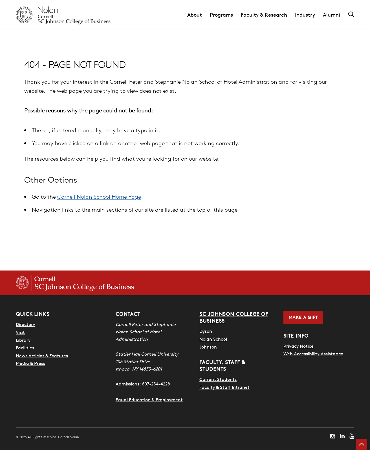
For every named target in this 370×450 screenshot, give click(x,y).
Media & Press (30, 363)
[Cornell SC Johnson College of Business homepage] (75, 283)
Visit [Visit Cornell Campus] (20, 332)
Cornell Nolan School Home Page (99, 196)
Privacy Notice (298, 346)
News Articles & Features (42, 355)
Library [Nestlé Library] (23, 340)
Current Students (218, 379)
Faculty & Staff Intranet (224, 387)
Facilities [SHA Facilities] (25, 348)
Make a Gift (303, 317)
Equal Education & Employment (149, 399)
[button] (198, 15)
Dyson (205, 331)
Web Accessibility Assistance (313, 353)
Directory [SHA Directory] (25, 324)
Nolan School (213, 339)
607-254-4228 (156, 384)
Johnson (208, 347)
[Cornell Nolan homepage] (63, 15)
